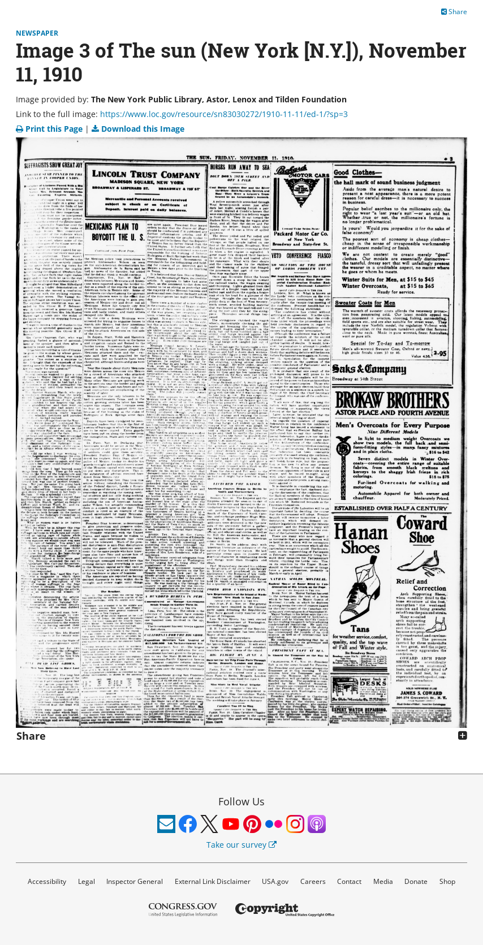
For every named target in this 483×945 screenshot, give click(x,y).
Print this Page (50, 128)
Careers (313, 881)
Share (454, 11)
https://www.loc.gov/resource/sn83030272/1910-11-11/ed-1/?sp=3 (224, 114)
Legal (86, 881)
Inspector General (134, 881)
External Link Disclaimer (213, 881)
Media (383, 881)
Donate (416, 881)
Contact (349, 881)
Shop (447, 881)
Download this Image (138, 128)
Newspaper (37, 33)
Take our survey (241, 844)
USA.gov (275, 881)
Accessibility (47, 881)
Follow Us (241, 801)
